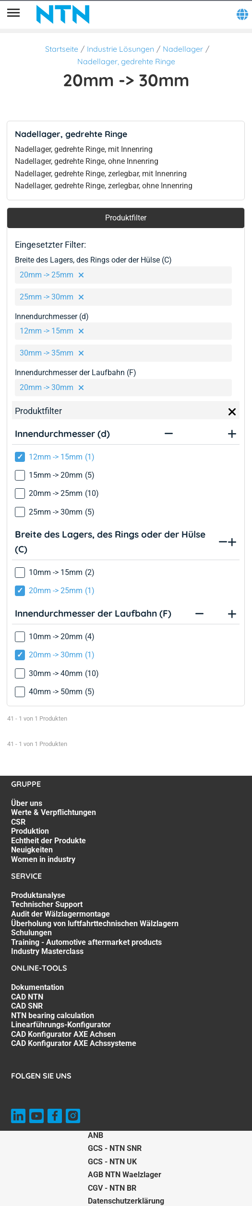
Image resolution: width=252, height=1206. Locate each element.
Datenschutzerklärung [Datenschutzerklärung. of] (126, 1201)
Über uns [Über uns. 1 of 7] (26, 803)
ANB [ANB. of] (95, 1135)
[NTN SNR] (63, 14)
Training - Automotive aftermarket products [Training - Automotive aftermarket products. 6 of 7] (86, 942)
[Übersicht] (13, 14)
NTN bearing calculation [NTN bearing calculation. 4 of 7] (52, 1015)
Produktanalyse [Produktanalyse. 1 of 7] (38, 895)
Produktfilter (125, 217)
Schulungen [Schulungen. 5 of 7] (31, 932)
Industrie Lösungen (120, 49)
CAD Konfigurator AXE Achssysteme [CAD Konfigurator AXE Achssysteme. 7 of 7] (73, 1043)
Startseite (61, 49)
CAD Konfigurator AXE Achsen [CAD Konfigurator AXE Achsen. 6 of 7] (63, 1034)
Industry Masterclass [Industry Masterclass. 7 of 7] (47, 951)
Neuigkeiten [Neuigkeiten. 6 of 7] (32, 849)
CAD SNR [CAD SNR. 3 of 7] (27, 1006)
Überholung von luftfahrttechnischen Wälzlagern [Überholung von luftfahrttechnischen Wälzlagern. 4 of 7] (95, 923)
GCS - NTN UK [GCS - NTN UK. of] (112, 1161)
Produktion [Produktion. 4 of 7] (30, 831)
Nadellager (183, 49)
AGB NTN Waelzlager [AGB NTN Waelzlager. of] (124, 1174)
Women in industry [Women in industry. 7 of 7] (43, 859)
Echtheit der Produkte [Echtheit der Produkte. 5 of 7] (48, 840)
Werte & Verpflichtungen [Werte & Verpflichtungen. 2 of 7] (53, 812)
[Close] (232, 412)
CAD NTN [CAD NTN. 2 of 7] (27, 996)
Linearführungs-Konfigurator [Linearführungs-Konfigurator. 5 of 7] (61, 1024)
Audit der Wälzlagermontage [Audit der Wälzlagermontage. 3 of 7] (60, 914)
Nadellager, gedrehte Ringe (126, 61)
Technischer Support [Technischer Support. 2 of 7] (47, 904)
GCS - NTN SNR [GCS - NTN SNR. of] (115, 1148)
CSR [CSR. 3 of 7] (18, 822)
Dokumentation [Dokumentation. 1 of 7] (37, 987)
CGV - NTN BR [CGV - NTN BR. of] (112, 1188)
